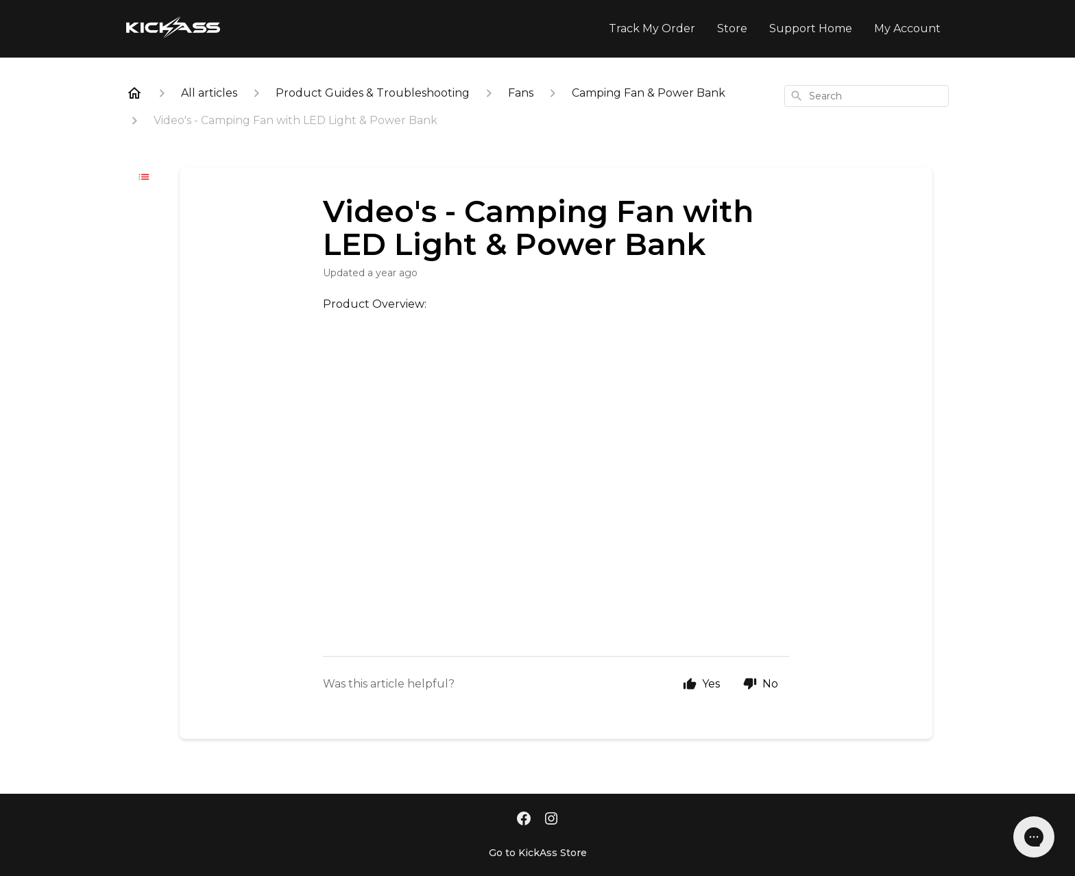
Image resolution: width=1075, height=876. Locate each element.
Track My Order (652, 28)
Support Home (810, 28)
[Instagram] (551, 819)
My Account (907, 28)
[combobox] (866, 96)
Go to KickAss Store (538, 853)
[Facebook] (524, 819)
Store (732, 28)
